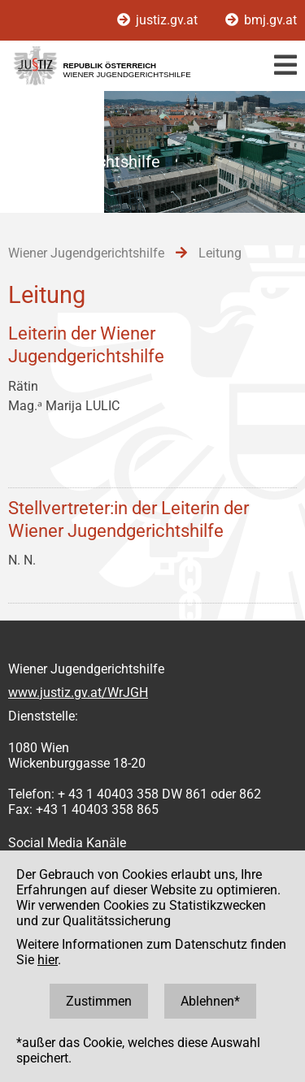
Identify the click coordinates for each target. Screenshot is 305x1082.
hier (47, 959)
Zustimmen (99, 1001)
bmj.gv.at (261, 20)
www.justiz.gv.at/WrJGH (78, 692)
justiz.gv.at (159, 20)
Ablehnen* (210, 1001)
